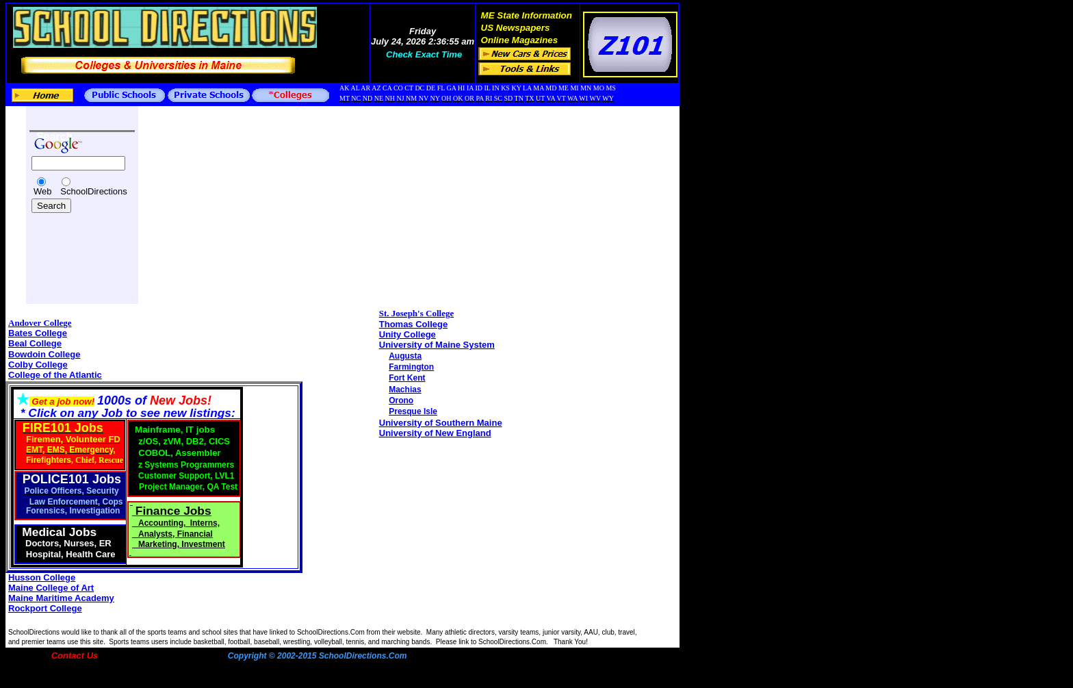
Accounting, (163, 523)
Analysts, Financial (175, 534)
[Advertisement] (70, 248)
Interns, (205, 523)
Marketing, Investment (181, 544)
